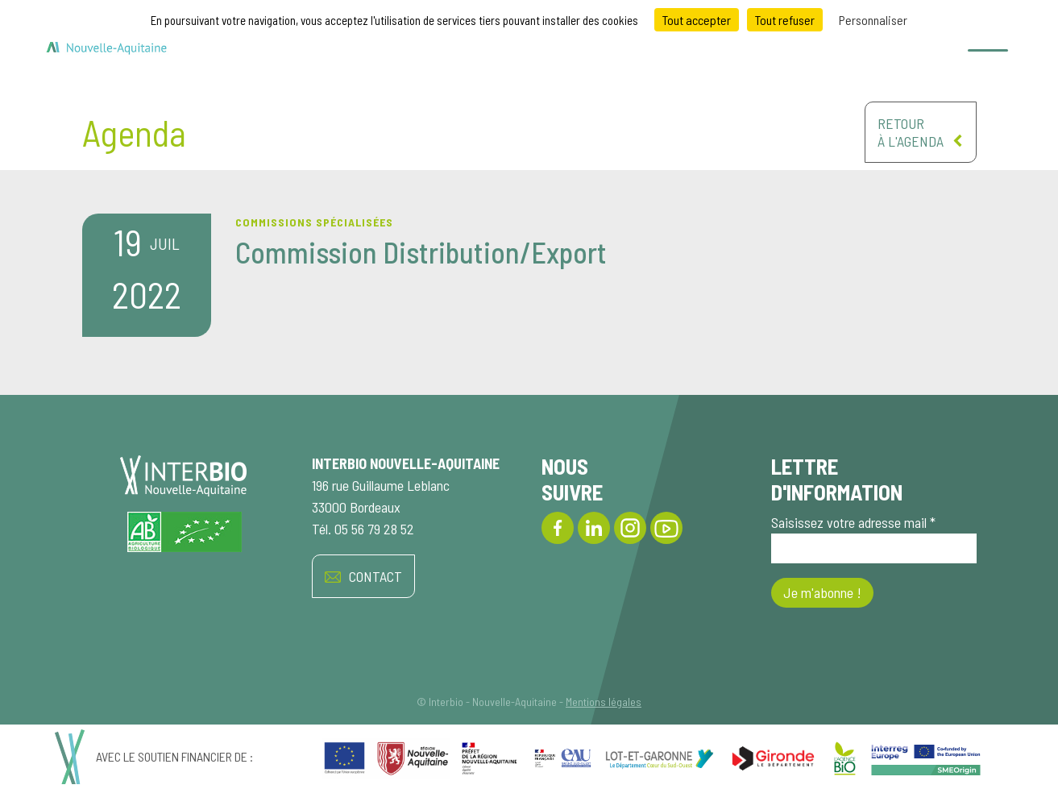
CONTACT (363, 576)
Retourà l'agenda (921, 132)
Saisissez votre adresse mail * (874, 538)
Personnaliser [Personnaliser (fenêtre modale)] (873, 19)
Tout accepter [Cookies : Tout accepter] (696, 19)
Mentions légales (603, 701)
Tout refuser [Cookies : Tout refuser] (785, 19)
